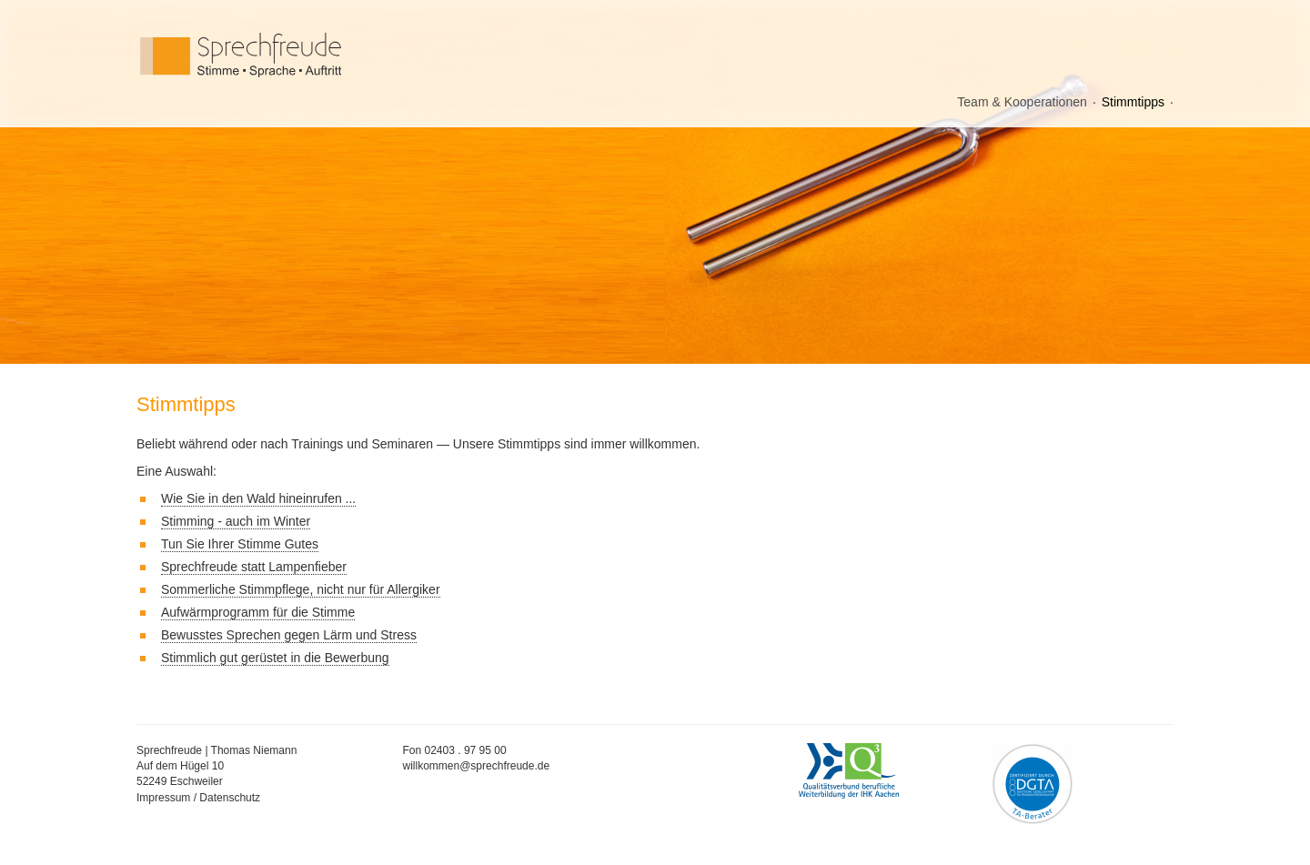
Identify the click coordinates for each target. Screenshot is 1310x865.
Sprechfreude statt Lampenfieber (254, 566)
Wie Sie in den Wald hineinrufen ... (258, 498)
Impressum (163, 797)
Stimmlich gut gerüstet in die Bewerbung (275, 657)
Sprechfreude (282, 55)
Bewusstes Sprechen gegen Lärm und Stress (289, 635)
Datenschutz (229, 797)
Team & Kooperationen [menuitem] (1021, 102)
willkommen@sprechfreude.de (476, 765)
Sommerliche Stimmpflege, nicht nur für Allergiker (300, 589)
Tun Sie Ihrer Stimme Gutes (239, 544)
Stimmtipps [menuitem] (1133, 102)
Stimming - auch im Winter (235, 521)
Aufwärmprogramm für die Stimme (258, 612)
